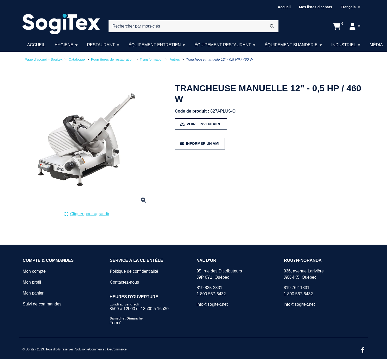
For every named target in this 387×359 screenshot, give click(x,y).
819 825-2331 (209, 287)
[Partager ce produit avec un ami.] (200, 143)
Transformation (151, 59)
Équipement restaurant (222, 45)
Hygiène (64, 45)
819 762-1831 (296, 287)
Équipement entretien (155, 45)
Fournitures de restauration (112, 59)
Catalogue (77, 59)
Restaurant (101, 45)
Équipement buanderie (291, 45)
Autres (175, 59)
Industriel (343, 45)
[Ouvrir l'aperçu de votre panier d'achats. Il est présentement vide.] (337, 26)
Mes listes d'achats (315, 7)
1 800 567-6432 (211, 294)
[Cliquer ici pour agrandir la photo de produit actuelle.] (87, 214)
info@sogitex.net (211, 304)
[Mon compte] (355, 26)
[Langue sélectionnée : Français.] (350, 7)
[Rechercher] (272, 26)
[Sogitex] (61, 24)
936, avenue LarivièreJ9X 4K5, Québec (304, 274)
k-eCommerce (116, 349)
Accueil (284, 7)
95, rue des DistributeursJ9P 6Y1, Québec (219, 274)
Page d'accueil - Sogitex (43, 59)
